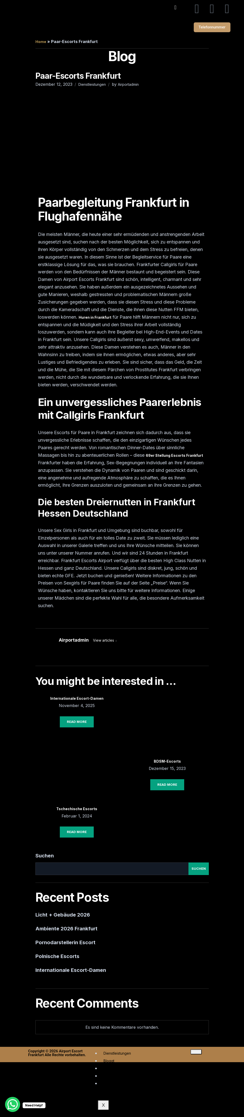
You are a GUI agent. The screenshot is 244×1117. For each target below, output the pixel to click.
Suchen (44, 857)
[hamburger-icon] (196, 1052)
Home (40, 42)
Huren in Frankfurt (95, 318)
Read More (77, 723)
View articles (104, 641)
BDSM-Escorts (167, 762)
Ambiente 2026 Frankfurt (66, 930)
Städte (109, 1069)
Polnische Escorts (57, 957)
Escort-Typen (115, 1077)
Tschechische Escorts (76, 810)
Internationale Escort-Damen (77, 699)
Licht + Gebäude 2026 (62, 916)
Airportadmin (128, 85)
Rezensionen (114, 1084)
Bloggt (109, 1062)
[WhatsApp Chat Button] (12, 1104)
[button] (175, 7)
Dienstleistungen (92, 85)
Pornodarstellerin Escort (65, 943)
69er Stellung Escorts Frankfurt (174, 456)
